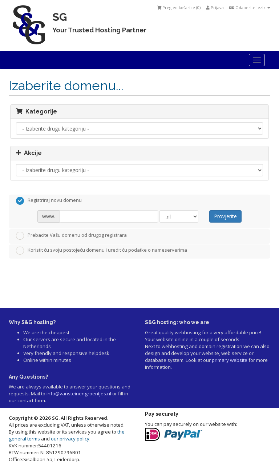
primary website (229, 360)
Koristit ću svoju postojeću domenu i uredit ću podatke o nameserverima (101, 251)
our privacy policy (70, 438)
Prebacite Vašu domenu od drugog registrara (71, 236)
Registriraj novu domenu (49, 201)
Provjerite (225, 216)
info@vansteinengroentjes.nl (78, 393)
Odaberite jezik (249, 7)
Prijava (215, 7)
